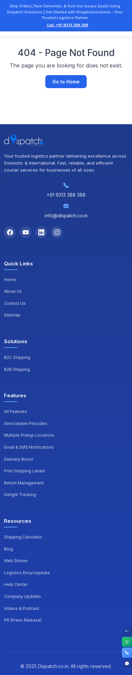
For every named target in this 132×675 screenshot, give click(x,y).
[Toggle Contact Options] (127, 631)
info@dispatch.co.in (66, 215)
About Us (13, 291)
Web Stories (16, 560)
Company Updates (22, 596)
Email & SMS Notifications (29, 447)
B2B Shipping (17, 369)
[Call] (127, 653)
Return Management (24, 482)
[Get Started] (127, 663)
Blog (8, 548)
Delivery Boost (18, 459)
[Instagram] (57, 232)
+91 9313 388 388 (66, 195)
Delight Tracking (20, 494)
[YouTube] (25, 232)
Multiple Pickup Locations (29, 435)
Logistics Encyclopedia (27, 572)
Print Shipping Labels (24, 470)
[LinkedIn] (41, 232)
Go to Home (66, 81)
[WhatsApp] (127, 642)
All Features (15, 411)
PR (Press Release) (23, 620)
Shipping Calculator (23, 536)
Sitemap (12, 314)
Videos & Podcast (21, 608)
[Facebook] (10, 232)
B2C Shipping (17, 357)
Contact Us (15, 303)
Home (10, 279)
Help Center (16, 584)
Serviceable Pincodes (25, 423)
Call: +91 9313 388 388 (67, 25)
